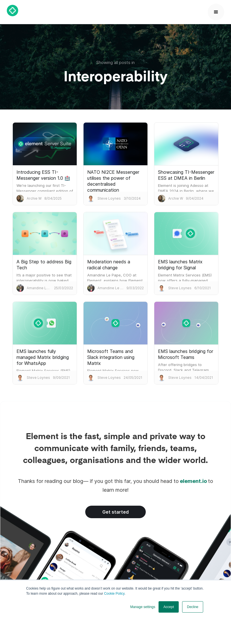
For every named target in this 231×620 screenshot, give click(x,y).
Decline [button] (192, 607)
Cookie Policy (114, 594)
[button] (216, 12)
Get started (115, 512)
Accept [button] (168, 607)
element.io (193, 481)
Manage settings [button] (142, 607)
